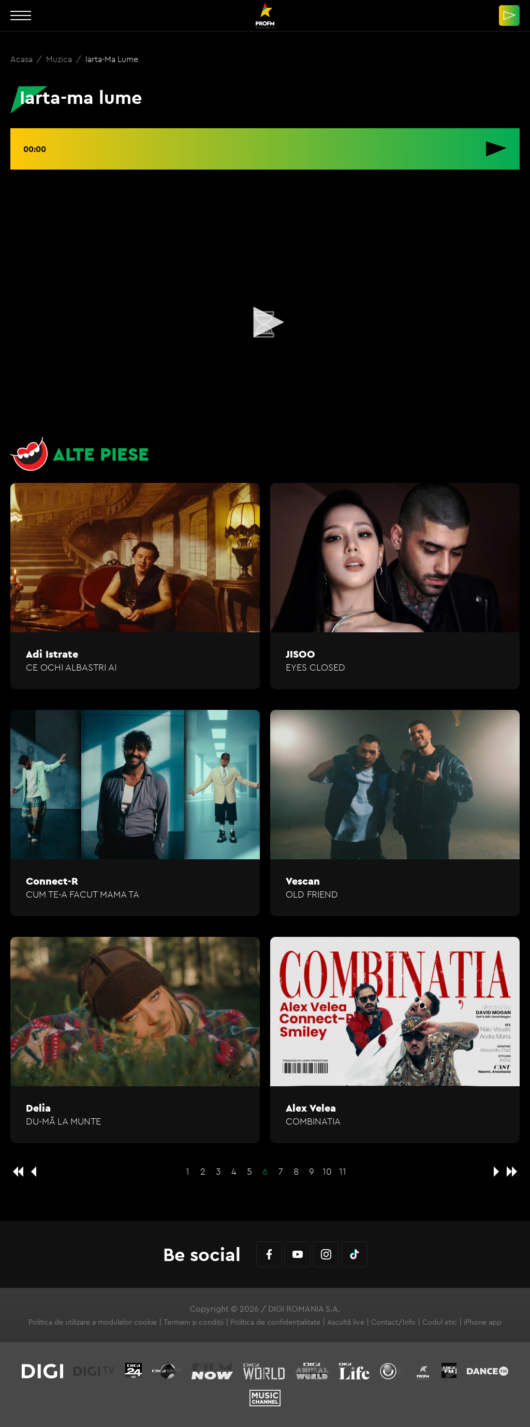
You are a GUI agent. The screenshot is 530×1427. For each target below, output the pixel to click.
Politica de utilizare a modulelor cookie (92, 1322)
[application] (265, 323)
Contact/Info (393, 1322)
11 (342, 1171)
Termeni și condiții (194, 1322)
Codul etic (439, 1322)
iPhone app (483, 1322)
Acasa (22, 59)
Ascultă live (345, 1322)
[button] (265, 322)
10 (327, 1171)
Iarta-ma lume (111, 59)
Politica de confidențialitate (275, 1322)
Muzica (60, 59)
